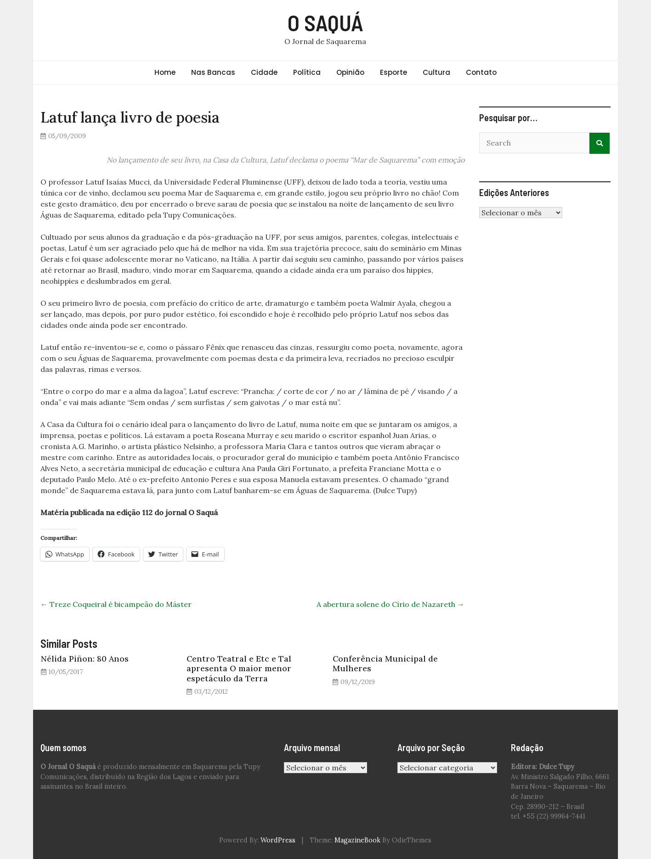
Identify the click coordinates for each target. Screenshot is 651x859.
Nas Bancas (213, 72)
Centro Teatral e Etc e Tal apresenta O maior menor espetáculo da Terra (239, 668)
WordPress (277, 840)
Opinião (350, 72)
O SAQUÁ (325, 22)
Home (164, 72)
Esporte (393, 72)
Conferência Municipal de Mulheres (385, 663)
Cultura (436, 72)
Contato (481, 72)
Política (307, 72)
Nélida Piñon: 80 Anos (85, 658)
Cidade (264, 72)
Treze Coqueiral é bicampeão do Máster (116, 604)
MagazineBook (357, 840)
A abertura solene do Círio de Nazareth (390, 604)
